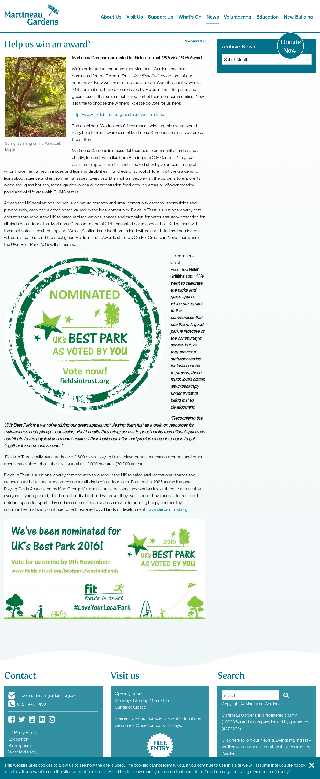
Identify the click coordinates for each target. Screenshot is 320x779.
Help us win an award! (47, 44)
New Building (298, 17)
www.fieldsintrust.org (167, 509)
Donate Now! (291, 46)
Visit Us (134, 17)
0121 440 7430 (27, 704)
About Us (111, 17)
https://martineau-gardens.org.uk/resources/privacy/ (242, 771)
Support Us (160, 17)
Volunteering (237, 17)
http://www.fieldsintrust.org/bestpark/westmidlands (119, 114)
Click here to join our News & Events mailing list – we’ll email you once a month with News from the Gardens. (266, 747)
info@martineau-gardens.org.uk (41, 695)
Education (267, 17)
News (212, 17)
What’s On (190, 17)
